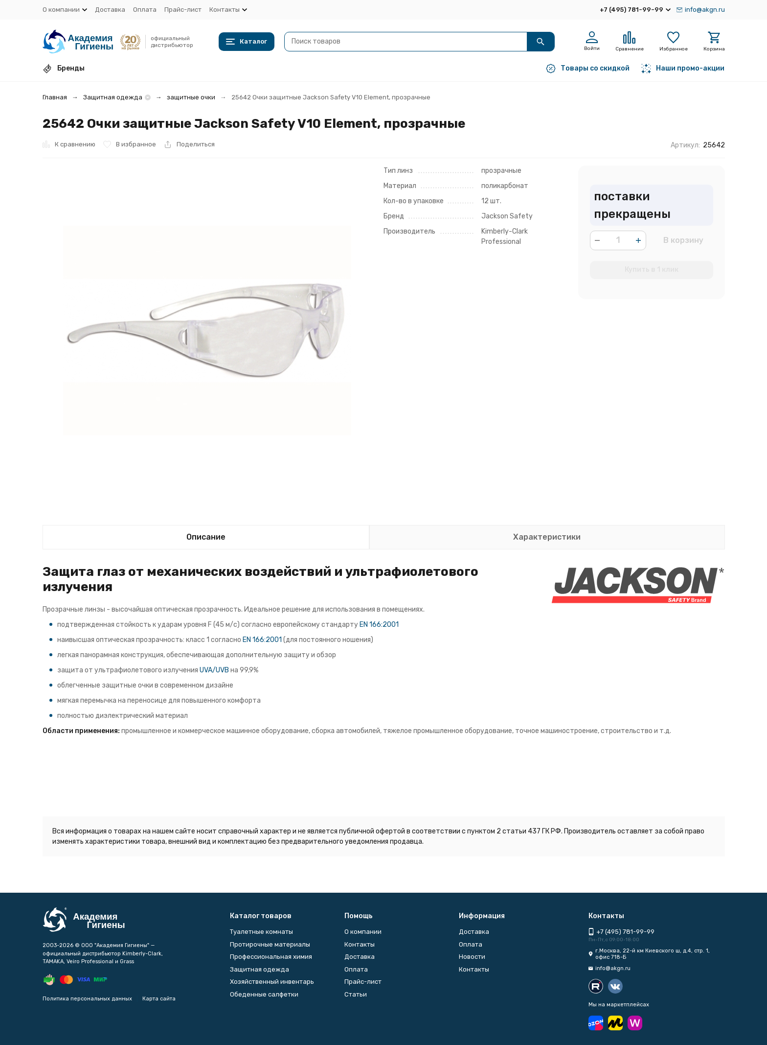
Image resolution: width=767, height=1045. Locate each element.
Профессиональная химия (271, 956)
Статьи (355, 994)
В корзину (683, 240)
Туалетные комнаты (261, 931)
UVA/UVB (214, 670)
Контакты (359, 944)
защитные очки (191, 97)
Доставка (110, 9)
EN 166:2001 (379, 624)
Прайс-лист (183, 9)
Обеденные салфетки (264, 994)
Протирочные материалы (270, 944)
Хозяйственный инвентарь (272, 981)
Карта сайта (159, 999)
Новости (472, 956)
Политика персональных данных (87, 999)
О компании (363, 931)
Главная (55, 97)
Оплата (145, 9)
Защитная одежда (112, 97)
